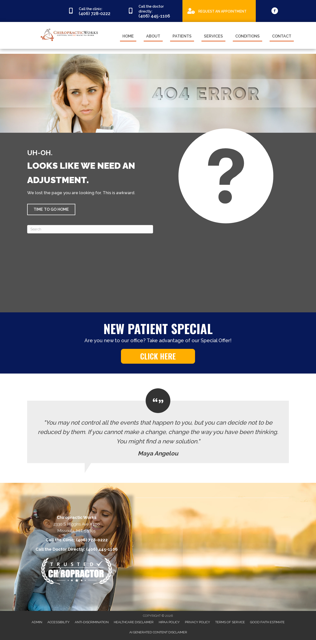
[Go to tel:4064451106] (153, 11)
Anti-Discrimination (92, 622)
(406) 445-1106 (102, 549)
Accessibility (58, 622)
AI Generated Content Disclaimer (158, 632)
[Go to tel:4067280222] (93, 11)
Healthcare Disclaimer (134, 622)
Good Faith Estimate (267, 622)
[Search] (90, 229)
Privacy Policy (197, 622)
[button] (51, 209)
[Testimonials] (158, 425)
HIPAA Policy (169, 622)
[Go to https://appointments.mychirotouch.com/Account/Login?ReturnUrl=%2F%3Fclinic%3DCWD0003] (219, 11)
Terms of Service (230, 622)
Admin (37, 622)
